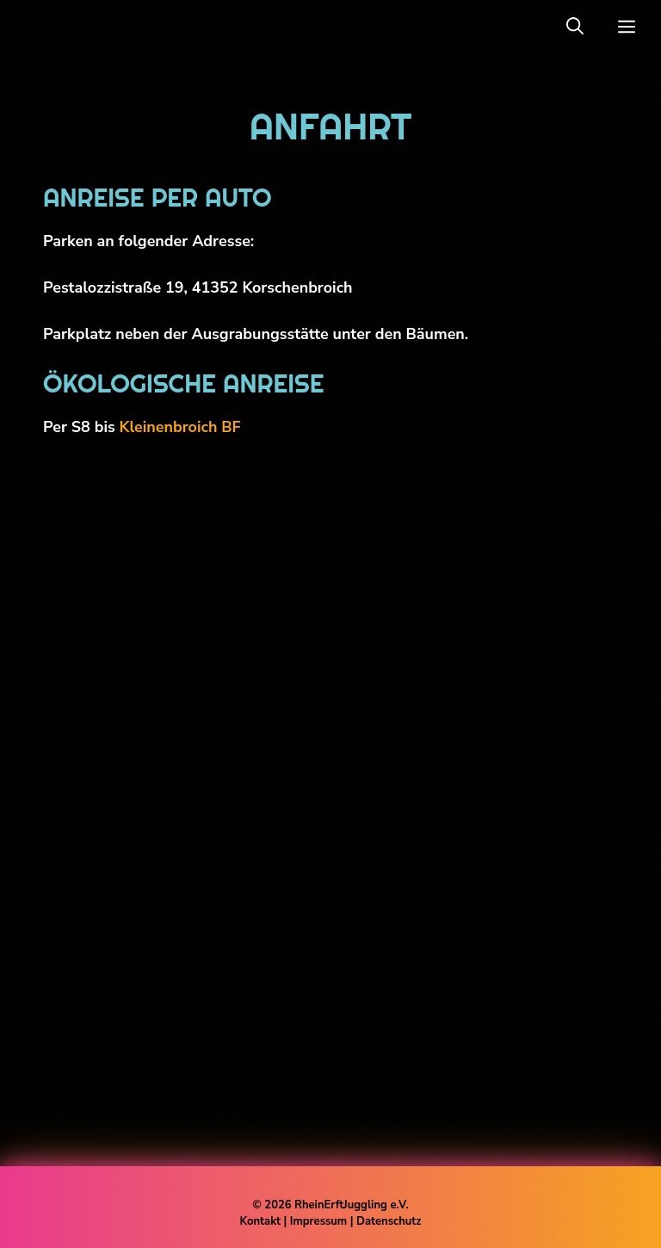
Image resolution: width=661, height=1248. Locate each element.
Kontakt (260, 1221)
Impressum (320, 1221)
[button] (575, 27)
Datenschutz (388, 1221)
